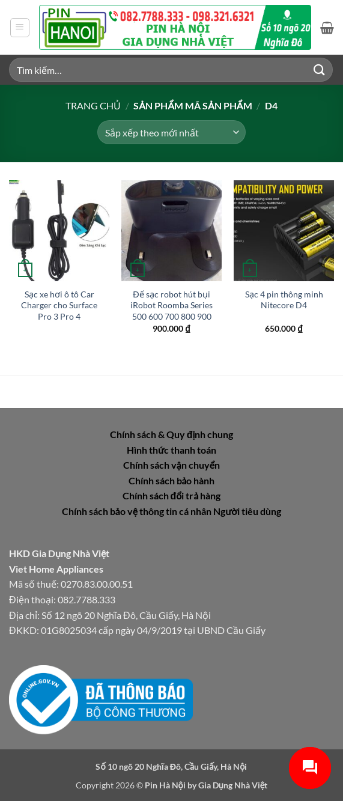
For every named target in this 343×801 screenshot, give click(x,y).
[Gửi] (320, 69)
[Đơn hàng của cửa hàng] (171, 132)
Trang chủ (93, 105)
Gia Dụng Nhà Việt (233, 785)
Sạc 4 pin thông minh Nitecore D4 (284, 300)
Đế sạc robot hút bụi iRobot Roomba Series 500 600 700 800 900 (171, 305)
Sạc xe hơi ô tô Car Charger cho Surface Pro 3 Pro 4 (59, 305)
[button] (19, 27)
